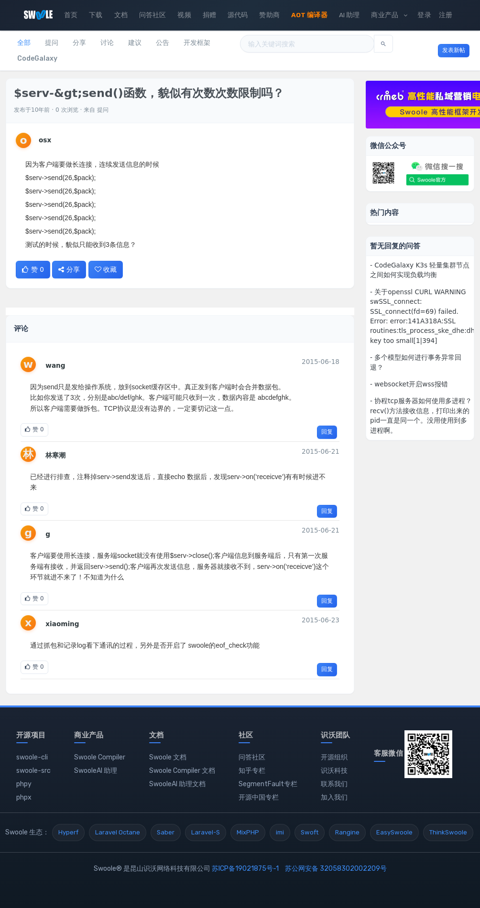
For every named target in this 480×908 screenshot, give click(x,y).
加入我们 (334, 797)
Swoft (309, 832)
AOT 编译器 (309, 15)
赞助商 (269, 15)
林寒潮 (55, 455)
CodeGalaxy (37, 58)
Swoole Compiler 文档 (182, 771)
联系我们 (334, 784)
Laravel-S (205, 832)
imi (280, 832)
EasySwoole (394, 832)
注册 (445, 15)
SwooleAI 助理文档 (177, 784)
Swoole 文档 (167, 757)
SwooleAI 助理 (95, 771)
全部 (24, 43)
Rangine (347, 832)
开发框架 (197, 43)
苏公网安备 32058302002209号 (336, 869)
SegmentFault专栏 (268, 784)
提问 (51, 43)
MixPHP (248, 832)
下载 (95, 15)
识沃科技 (334, 771)
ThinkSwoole (448, 832)
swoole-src (33, 771)
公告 (162, 43)
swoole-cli (32, 757)
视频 (184, 15)
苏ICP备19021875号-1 (245, 869)
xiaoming (62, 624)
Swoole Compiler (99, 757)
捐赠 (209, 15)
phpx (24, 797)
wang (55, 365)
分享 (79, 43)
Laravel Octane (117, 832)
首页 (70, 15)
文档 (121, 15)
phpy (24, 784)
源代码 (238, 15)
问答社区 (152, 15)
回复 (327, 431)
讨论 (107, 43)
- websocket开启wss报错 (409, 384)
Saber (166, 832)
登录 (424, 15)
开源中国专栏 (259, 797)
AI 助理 (349, 15)
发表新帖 (453, 50)
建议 (135, 43)
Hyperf (68, 832)
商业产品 (389, 15)
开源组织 (334, 757)
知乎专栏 (252, 771)
